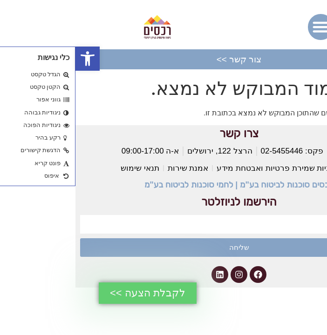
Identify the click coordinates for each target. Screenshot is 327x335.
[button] (12, 59)
